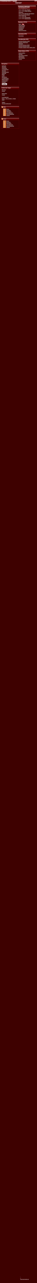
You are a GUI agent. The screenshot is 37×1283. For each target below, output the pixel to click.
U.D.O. (20, 59)
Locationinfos (5, 78)
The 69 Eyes (22, 25)
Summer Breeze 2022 (24, 46)
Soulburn (21, 29)
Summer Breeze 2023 (24, 45)
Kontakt (4, 82)
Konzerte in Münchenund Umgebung (24, 7)
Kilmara (20, 54)
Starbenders (28, 18)
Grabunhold (21, 26)
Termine (4, 70)
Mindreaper (21, 56)
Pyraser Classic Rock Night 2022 (27, 47)
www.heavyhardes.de (24, 1279)
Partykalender (5, 72)
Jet (25, 16)
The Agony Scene (23, 55)
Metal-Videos (21, 51)
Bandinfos (4, 77)
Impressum (4, 80)
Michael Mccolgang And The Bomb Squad (26, 14)
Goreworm (21, 28)
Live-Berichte (21, 39)
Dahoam (4, 65)
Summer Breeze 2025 (24, 41)
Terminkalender (10, 114)
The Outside (22, 58)
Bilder (3, 74)
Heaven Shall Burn (23, 42)
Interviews (21, 33)
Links (3, 75)
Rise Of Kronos (22, 30)
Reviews (20, 22)
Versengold (27, 17)
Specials (4, 73)
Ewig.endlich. (22, 53)
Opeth (3, 95)
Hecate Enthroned (6, 103)
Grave (3, 91)
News (7, 109)
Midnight (21, 43)
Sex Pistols (27, 9)
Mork (20, 24)
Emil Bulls (21, 35)
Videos (8, 115)
